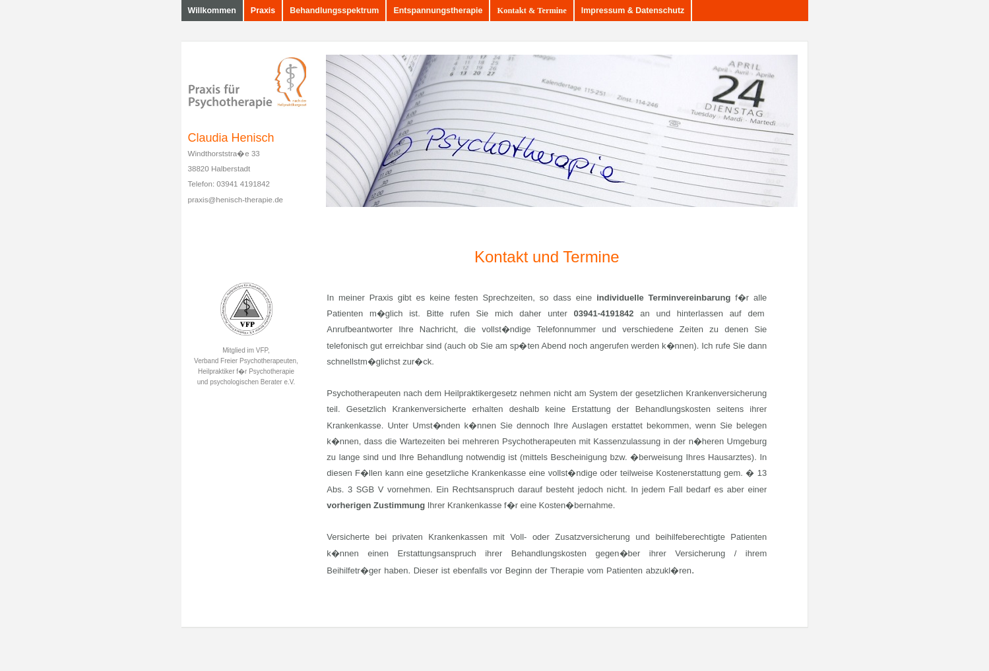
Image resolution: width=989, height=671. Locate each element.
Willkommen (212, 10)
